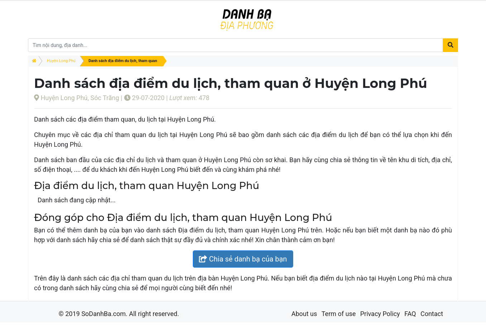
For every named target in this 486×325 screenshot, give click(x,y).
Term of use (338, 313)
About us (304, 313)
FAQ (410, 313)
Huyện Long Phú (61, 60)
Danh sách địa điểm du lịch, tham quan (123, 60)
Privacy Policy (380, 313)
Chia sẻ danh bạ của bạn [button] (243, 259)
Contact (431, 313)
